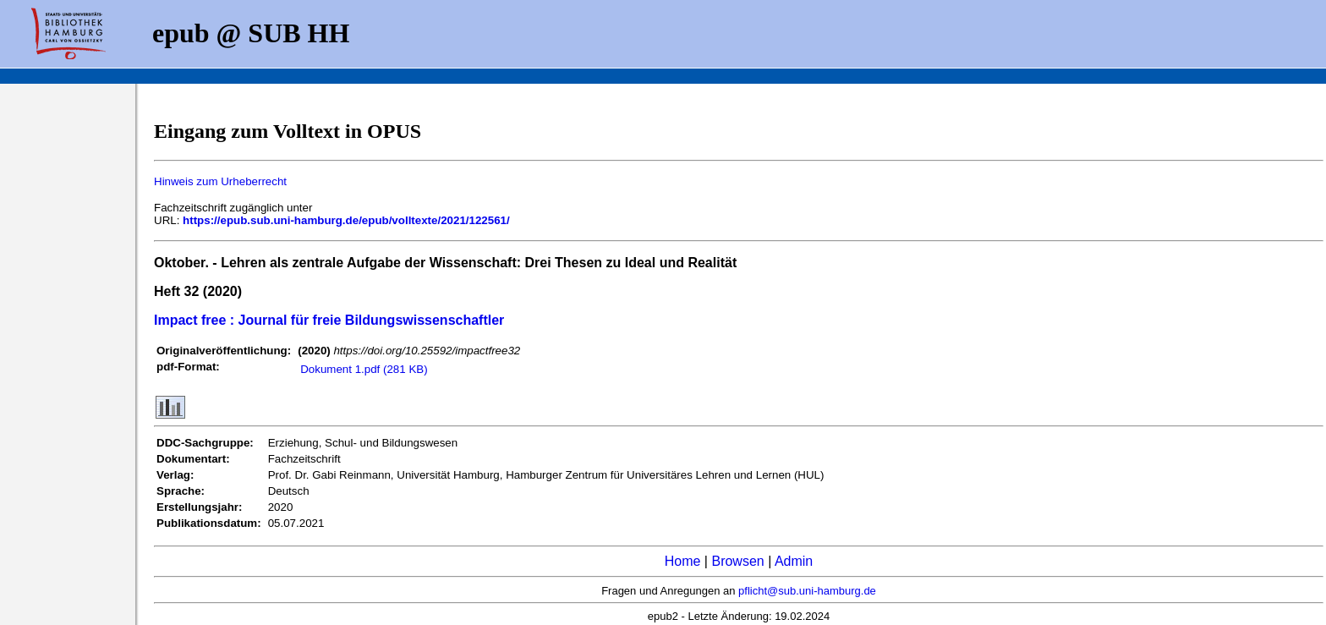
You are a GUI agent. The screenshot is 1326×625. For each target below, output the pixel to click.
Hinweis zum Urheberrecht (220, 181)
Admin (794, 561)
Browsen (737, 561)
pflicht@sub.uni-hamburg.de (807, 590)
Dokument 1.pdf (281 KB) (363, 369)
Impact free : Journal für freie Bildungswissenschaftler (329, 320)
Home (683, 561)
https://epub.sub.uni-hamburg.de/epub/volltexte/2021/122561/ (346, 220)
